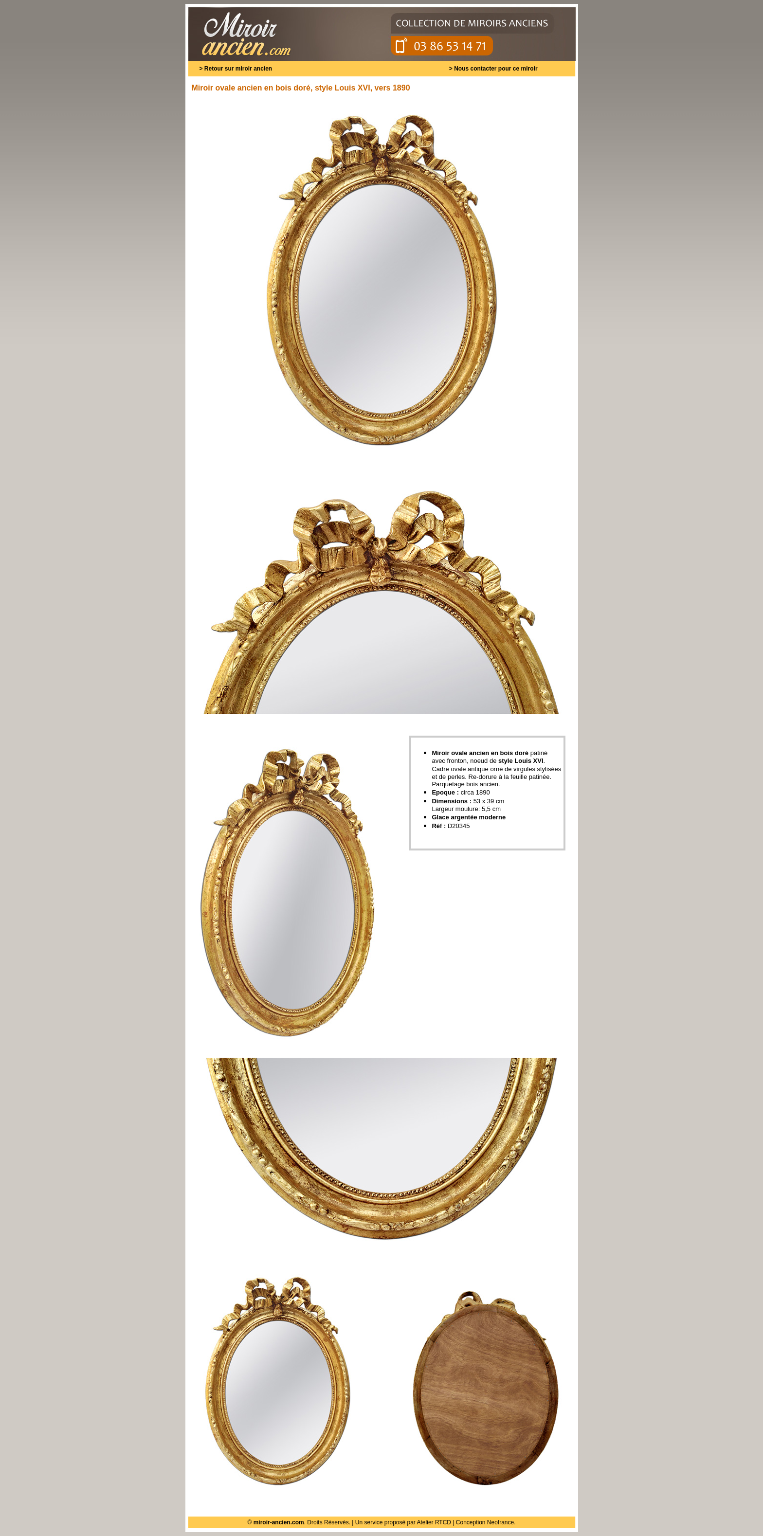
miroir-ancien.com (279, 1522)
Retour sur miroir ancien (238, 68)
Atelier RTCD (434, 1522)
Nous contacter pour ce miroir (495, 68)
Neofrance (500, 1522)
